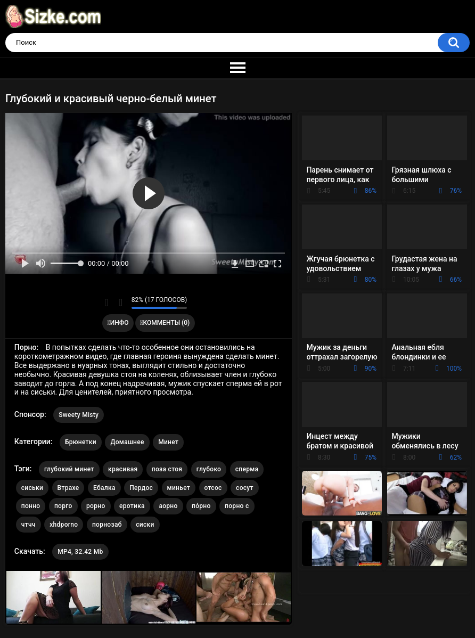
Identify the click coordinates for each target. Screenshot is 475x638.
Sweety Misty (79, 415)
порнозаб (107, 524)
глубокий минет (69, 469)
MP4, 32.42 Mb (80, 551)
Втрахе (68, 488)
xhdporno (64, 524)
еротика (132, 506)
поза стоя (167, 469)
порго (63, 506)
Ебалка (104, 488)
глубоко (208, 469)
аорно (168, 506)
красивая (122, 469)
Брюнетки (80, 442)
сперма (247, 469)
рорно (95, 506)
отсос (213, 488)
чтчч (28, 524)
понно (30, 506)
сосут (244, 488)
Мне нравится (106, 302)
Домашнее (127, 442)
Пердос (141, 488)
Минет (168, 442)
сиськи (32, 488)
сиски (145, 524)
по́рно (201, 506)
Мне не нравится (120, 302)
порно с (237, 506)
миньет (178, 488)
